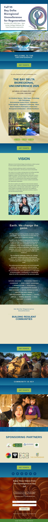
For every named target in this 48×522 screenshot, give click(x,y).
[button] (23, 1)
